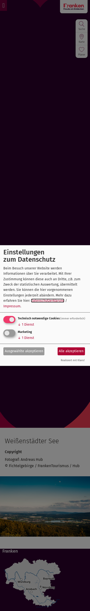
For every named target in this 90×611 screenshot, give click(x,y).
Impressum (11, 306)
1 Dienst (26, 325)
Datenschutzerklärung (47, 301)
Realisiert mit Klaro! (73, 360)
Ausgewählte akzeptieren (24, 351)
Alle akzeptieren (71, 351)
